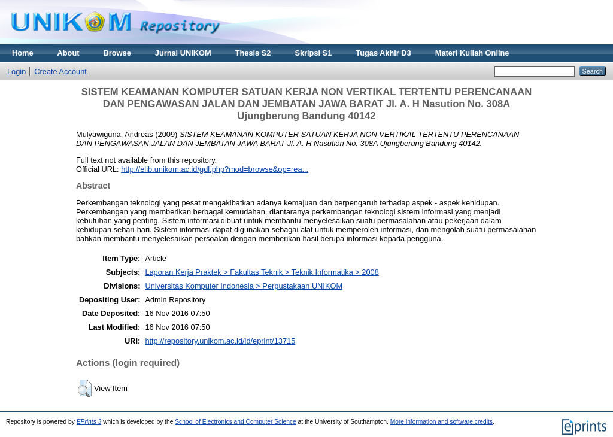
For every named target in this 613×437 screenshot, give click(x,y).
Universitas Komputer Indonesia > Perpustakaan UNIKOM (243, 285)
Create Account (60, 71)
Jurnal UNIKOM (183, 52)
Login (16, 71)
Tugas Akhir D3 (383, 52)
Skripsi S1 (313, 52)
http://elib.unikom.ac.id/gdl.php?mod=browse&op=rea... (214, 169)
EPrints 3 (89, 421)
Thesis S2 (253, 52)
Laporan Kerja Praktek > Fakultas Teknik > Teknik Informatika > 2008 (261, 272)
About (68, 52)
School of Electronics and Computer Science (235, 421)
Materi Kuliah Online (472, 52)
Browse (117, 52)
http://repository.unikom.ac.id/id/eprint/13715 (220, 340)
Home (23, 52)
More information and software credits (441, 421)
